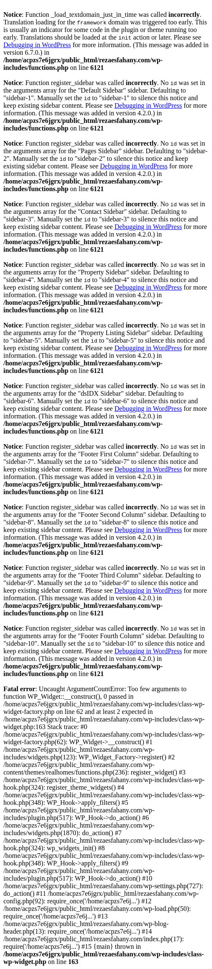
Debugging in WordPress (37, 44)
